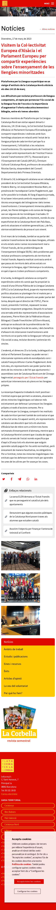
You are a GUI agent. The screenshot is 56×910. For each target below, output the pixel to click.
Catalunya (9, 805)
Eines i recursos (12, 664)
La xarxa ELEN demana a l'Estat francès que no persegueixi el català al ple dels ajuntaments (30, 500)
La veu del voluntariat (16, 686)
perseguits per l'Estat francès (28, 377)
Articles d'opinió (13, 678)
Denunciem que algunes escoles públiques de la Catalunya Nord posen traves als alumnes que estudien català (31, 516)
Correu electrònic (9, 794)
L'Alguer (8, 830)
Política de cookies (21, 864)
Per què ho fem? (13, 693)
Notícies (8, 642)
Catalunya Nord (11, 824)
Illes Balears (10, 811)
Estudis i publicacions (16, 656)
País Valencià (10, 818)
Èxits (6, 671)
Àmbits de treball (13, 649)
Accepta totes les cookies (29, 881)
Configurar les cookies (27, 891)
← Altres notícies (47, 29)
